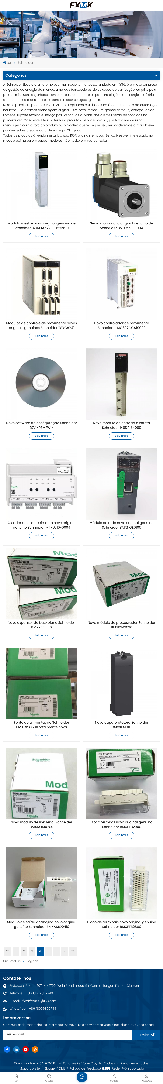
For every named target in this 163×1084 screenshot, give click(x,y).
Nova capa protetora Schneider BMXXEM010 (121, 725)
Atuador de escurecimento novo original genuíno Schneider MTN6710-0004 (41, 525)
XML (62, 1068)
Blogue (49, 1068)
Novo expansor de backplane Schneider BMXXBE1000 (41, 625)
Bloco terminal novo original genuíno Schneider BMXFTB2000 (121, 825)
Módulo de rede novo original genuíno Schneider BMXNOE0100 (121, 525)
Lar (7, 63)
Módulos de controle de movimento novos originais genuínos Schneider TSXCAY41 (41, 325)
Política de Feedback (85, 1068)
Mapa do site (29, 1068)
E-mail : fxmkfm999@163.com (33, 1001)
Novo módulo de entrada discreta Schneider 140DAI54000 (121, 425)
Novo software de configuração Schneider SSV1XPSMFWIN (41, 425)
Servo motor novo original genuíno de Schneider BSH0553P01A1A (121, 226)
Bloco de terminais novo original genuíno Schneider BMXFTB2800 (121, 924)
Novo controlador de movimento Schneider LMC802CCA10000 (121, 325)
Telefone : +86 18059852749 (31, 993)
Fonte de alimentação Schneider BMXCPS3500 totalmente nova (41, 725)
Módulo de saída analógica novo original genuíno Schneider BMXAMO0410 (41, 924)
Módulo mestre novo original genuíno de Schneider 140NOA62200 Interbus (42, 226)
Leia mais (41, 236)
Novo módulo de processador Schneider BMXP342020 (121, 625)
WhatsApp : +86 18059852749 (33, 1008)
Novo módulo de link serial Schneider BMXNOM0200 (41, 825)
